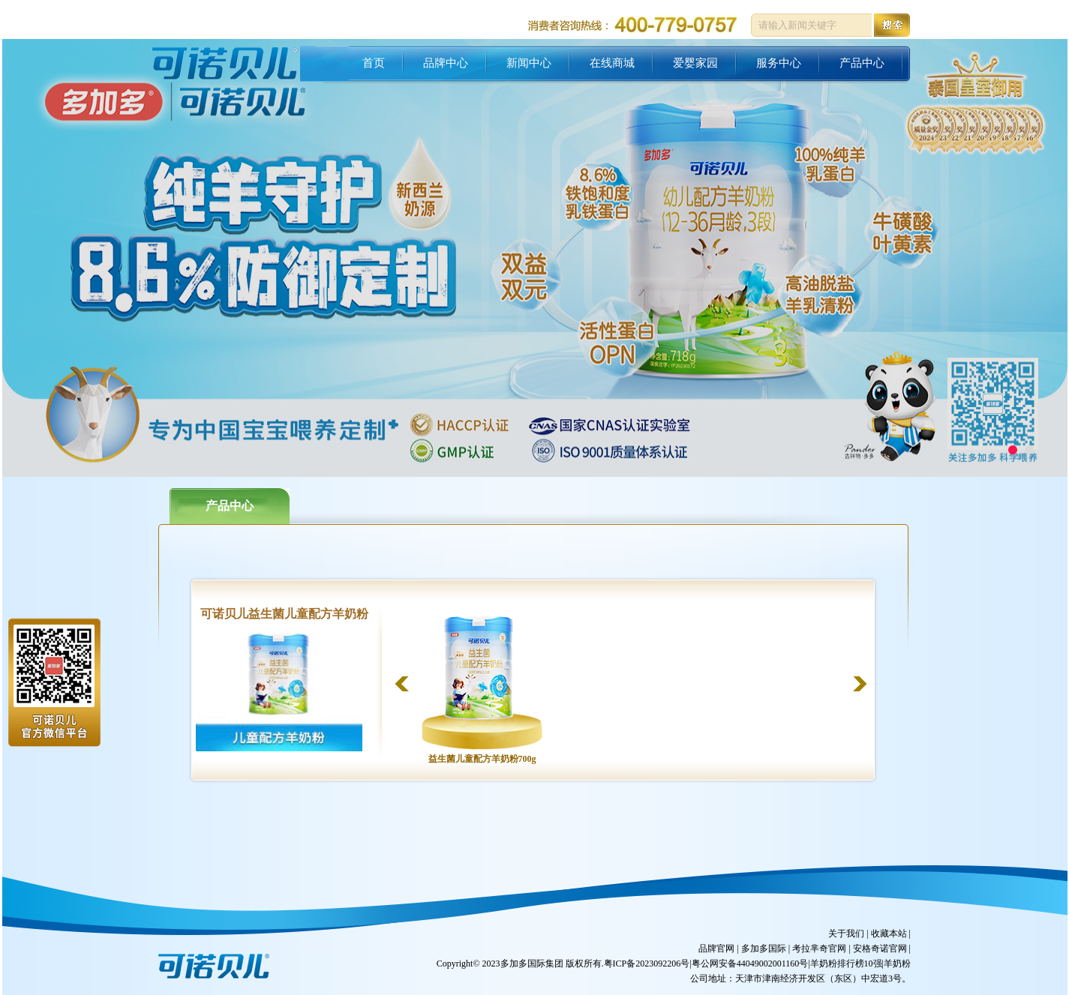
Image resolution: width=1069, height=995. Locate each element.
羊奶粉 (897, 963)
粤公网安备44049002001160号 (750, 963)
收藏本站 (889, 933)
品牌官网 (716, 948)
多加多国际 (763, 948)
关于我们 (846, 933)
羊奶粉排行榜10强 (846, 963)
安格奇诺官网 (880, 948)
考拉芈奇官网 (819, 948)
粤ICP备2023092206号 (647, 963)
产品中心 (230, 505)
